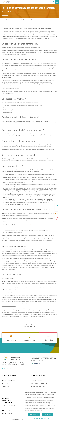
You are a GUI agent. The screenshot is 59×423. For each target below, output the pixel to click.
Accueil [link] (3, 19)
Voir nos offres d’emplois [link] (8, 408)
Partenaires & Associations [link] (6, 399)
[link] (6, 2)
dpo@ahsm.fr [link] (30, 225)
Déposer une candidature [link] (8, 405)
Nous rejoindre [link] (7, 403)
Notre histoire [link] (5, 386)
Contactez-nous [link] (7, 413)
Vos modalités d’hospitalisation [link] (39, 383)
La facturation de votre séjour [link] (39, 386)
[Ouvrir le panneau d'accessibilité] (56, 218)
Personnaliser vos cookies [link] (40, 418)
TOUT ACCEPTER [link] (34, 414)
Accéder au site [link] (6, 368)
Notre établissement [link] (9, 375)
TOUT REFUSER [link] (47, 414)
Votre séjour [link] (34, 378)
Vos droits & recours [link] (36, 380)
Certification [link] (5, 383)
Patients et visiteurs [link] (38, 375)
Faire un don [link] (6, 410)
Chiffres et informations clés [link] (9, 380)
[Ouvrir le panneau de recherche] (56, 204)
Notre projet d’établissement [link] (9, 378)
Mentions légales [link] (15, 419)
